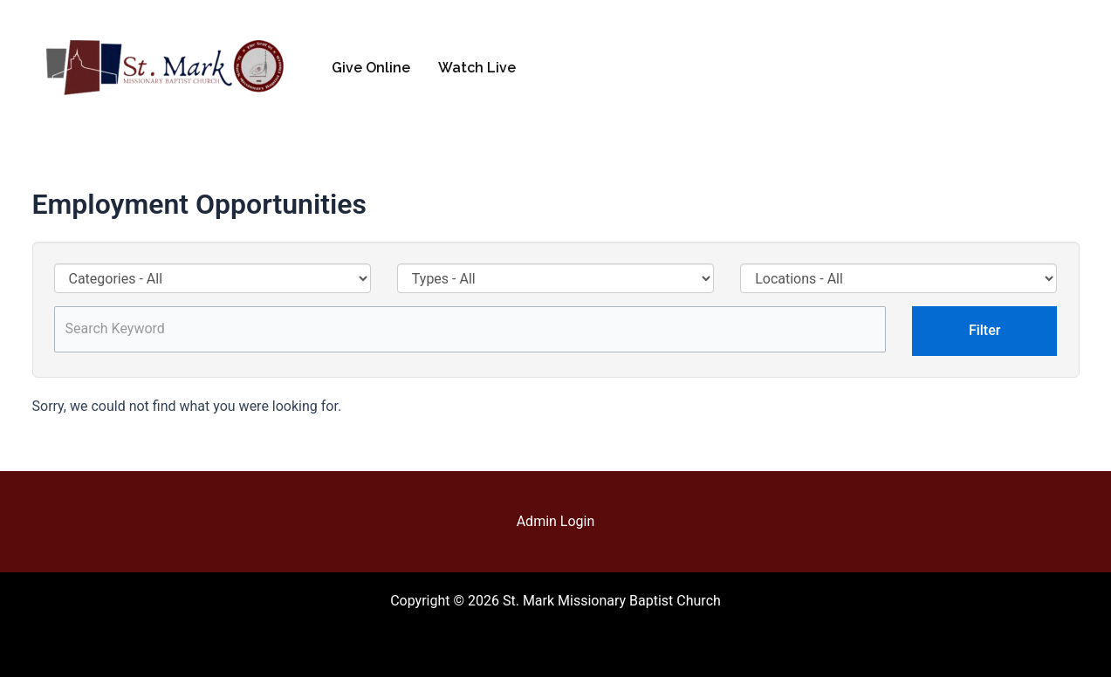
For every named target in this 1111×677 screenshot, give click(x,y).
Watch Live (477, 67)
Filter (985, 330)
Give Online (371, 67)
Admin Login (556, 521)
